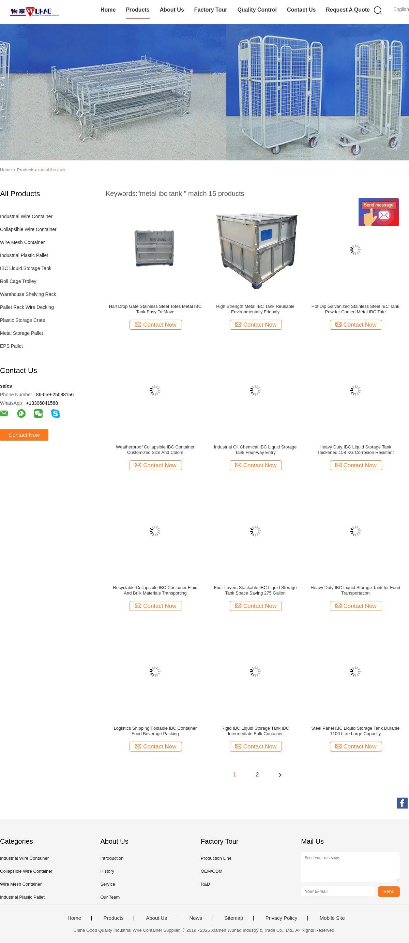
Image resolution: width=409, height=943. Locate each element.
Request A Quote (348, 10)
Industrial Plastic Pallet (24, 255)
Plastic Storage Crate (22, 320)
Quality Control (257, 10)
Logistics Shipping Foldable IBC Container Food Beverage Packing (155, 731)
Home (108, 10)
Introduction (111, 858)
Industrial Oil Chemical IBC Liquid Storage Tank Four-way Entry (255, 449)
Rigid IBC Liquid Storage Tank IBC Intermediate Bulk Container (255, 731)
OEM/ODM (212, 871)
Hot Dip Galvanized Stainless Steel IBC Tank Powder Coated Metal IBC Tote (355, 309)
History (107, 871)
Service (107, 884)
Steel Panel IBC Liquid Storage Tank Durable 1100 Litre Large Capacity (355, 731)
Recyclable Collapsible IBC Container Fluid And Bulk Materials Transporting (155, 590)
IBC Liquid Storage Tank (25, 268)
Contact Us (301, 10)
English (401, 9)
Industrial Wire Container (26, 216)
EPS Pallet (11, 346)
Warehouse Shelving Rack (28, 294)
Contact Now (24, 435)
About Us (172, 10)
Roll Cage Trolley (18, 281)
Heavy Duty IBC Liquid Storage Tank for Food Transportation (355, 590)
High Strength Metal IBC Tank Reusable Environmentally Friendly (255, 309)
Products (137, 10)
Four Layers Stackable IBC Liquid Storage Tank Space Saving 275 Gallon (255, 590)
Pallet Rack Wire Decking (27, 307)
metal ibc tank (51, 169)
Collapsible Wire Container (28, 229)
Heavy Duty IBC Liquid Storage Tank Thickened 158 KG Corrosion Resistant (355, 449)
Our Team (110, 897)
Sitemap (233, 918)
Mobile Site (332, 918)
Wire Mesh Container (22, 242)
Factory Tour (210, 10)
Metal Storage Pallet (21, 333)
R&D (205, 884)
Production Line (216, 858)
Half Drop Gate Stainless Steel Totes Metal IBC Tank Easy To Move (155, 309)
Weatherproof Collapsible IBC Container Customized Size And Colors (155, 449)
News (195, 918)
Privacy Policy (281, 918)
